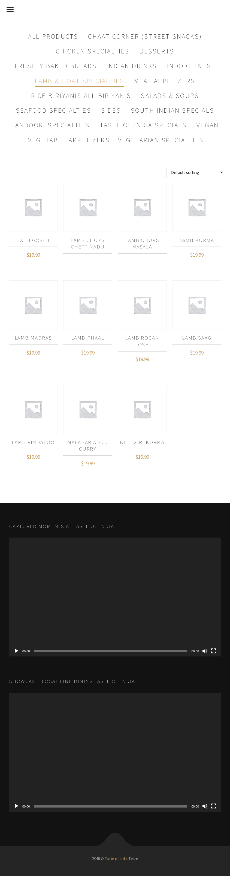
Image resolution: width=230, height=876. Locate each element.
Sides (111, 110)
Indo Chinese (191, 66)
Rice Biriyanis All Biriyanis (81, 95)
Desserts (157, 51)
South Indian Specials (172, 110)
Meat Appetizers (164, 81)
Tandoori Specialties (50, 125)
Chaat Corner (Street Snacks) (145, 36)
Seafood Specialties (53, 110)
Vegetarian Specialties (161, 140)
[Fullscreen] (213, 651)
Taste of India (116, 858)
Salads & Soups (170, 95)
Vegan (207, 125)
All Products (53, 36)
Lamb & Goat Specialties (80, 81)
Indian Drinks (132, 66)
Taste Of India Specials (143, 125)
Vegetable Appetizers (69, 140)
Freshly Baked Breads (56, 66)
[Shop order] (195, 172)
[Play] (16, 651)
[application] (115, 597)
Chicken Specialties (93, 51)
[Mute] (205, 651)
